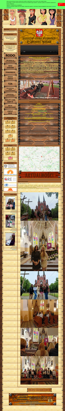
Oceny (11, 230)
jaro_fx (15, 246)
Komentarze (14, 231)
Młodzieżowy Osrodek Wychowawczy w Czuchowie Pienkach (32, 398)
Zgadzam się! (60, 4)
